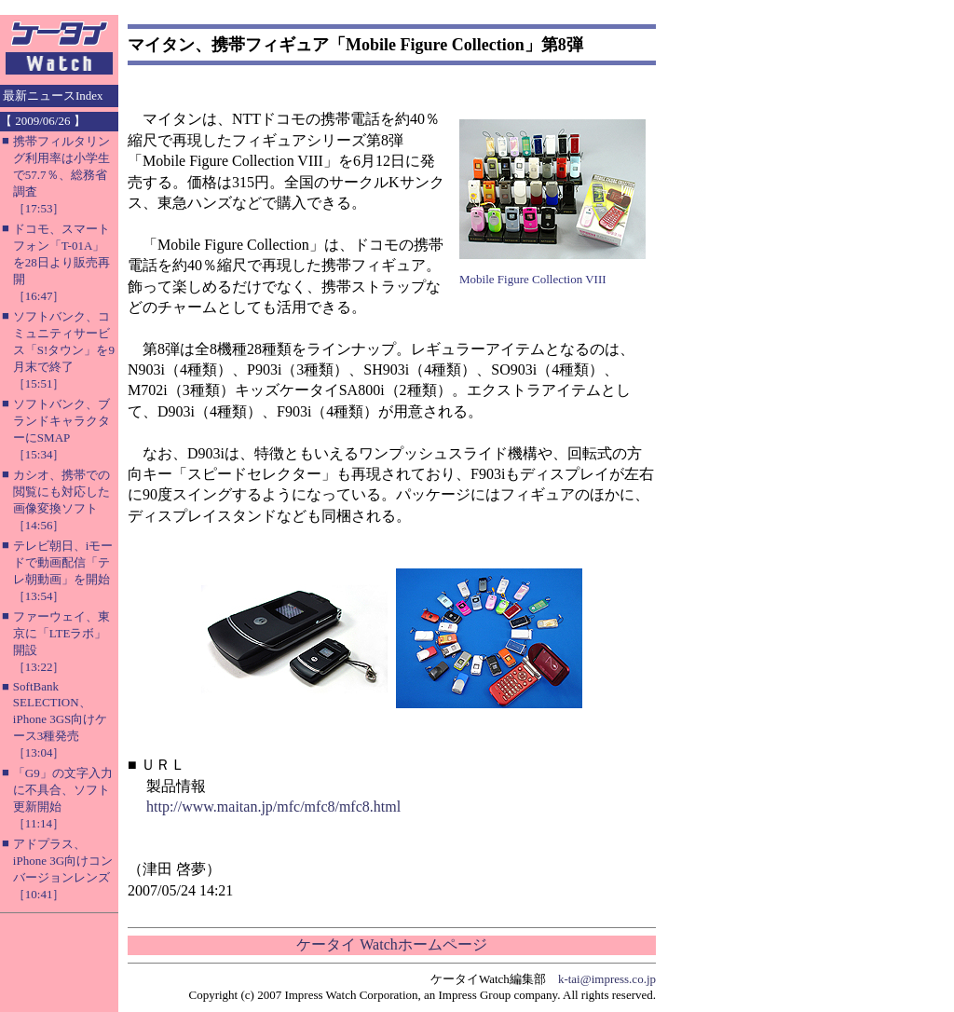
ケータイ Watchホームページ (391, 944)
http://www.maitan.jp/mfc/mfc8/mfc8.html (273, 806)
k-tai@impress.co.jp (607, 979)
